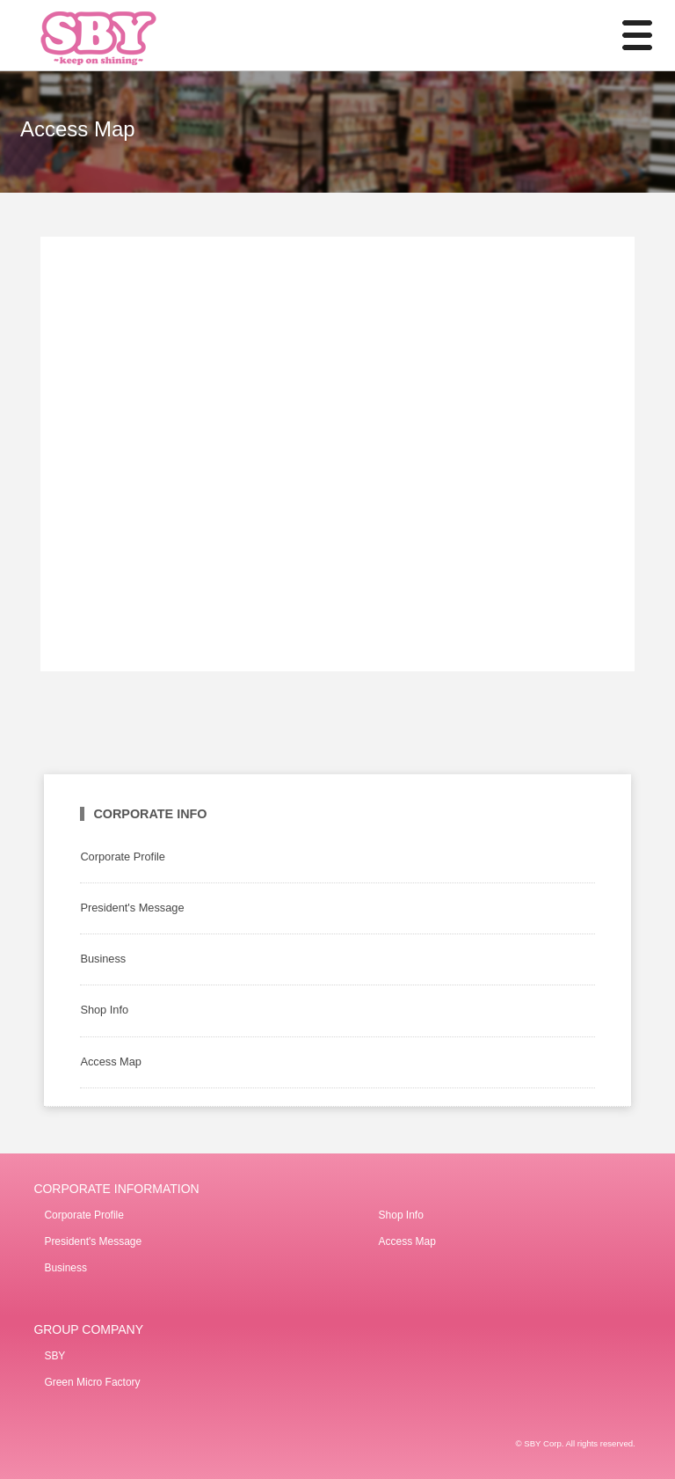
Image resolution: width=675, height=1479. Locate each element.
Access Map (111, 1061)
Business (103, 958)
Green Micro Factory (92, 1382)
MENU (627, 35)
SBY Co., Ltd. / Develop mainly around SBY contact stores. (123, 35)
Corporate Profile (122, 856)
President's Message (132, 907)
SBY (54, 1356)
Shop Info (104, 1009)
